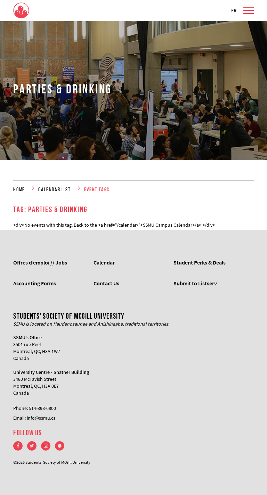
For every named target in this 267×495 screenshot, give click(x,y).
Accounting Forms (34, 283)
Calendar (104, 262)
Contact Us (106, 283)
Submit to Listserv (195, 283)
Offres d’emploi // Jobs (40, 262)
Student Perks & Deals (199, 262)
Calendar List (54, 190)
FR (233, 10)
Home (19, 190)
